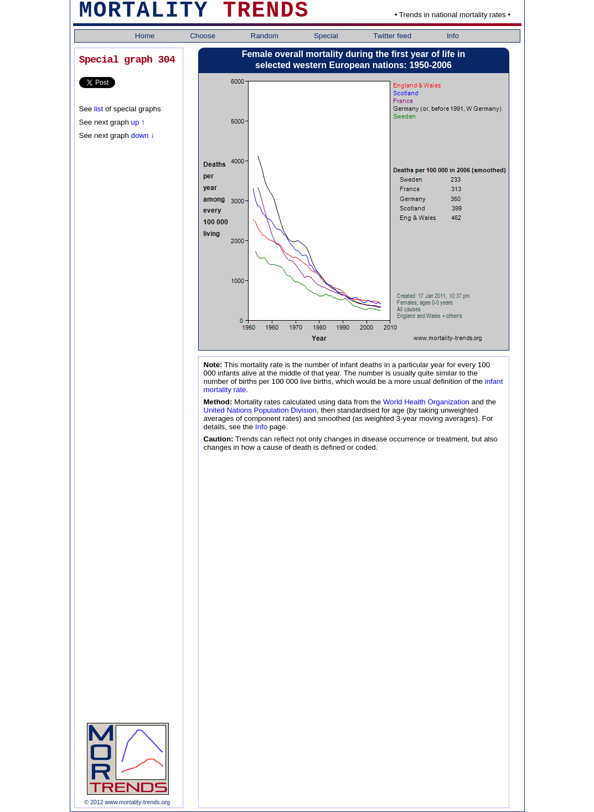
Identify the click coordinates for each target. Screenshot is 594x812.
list (98, 109)
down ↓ (141, 135)
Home (146, 36)
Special (327, 36)
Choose (204, 36)
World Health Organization (426, 402)
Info (453, 36)
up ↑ (138, 122)
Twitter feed (393, 36)
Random (266, 36)
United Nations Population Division (260, 410)
